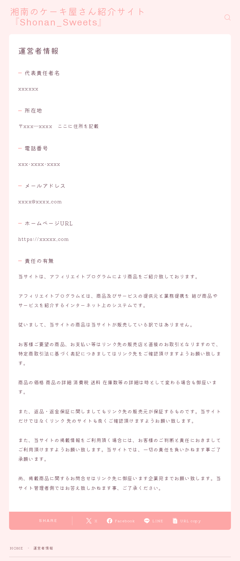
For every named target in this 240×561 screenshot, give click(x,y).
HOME (16, 547)
